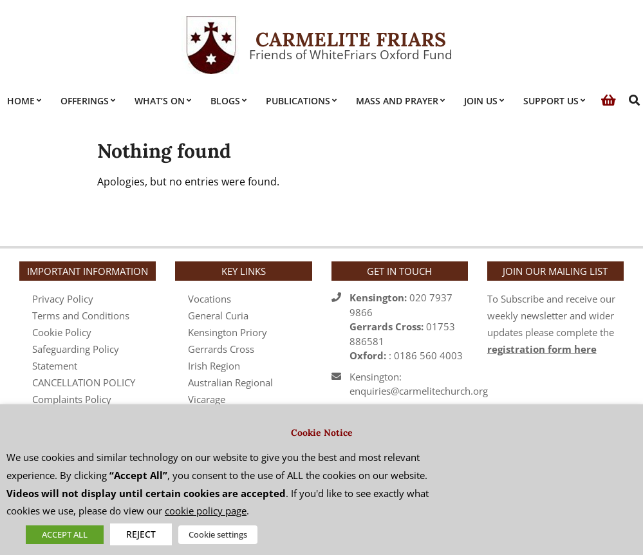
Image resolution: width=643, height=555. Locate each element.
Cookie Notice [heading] (322, 432)
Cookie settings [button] (218, 534)
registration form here (542, 349)
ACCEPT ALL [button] (65, 534)
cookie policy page (206, 510)
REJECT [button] (141, 534)
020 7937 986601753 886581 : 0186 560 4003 (406, 326)
